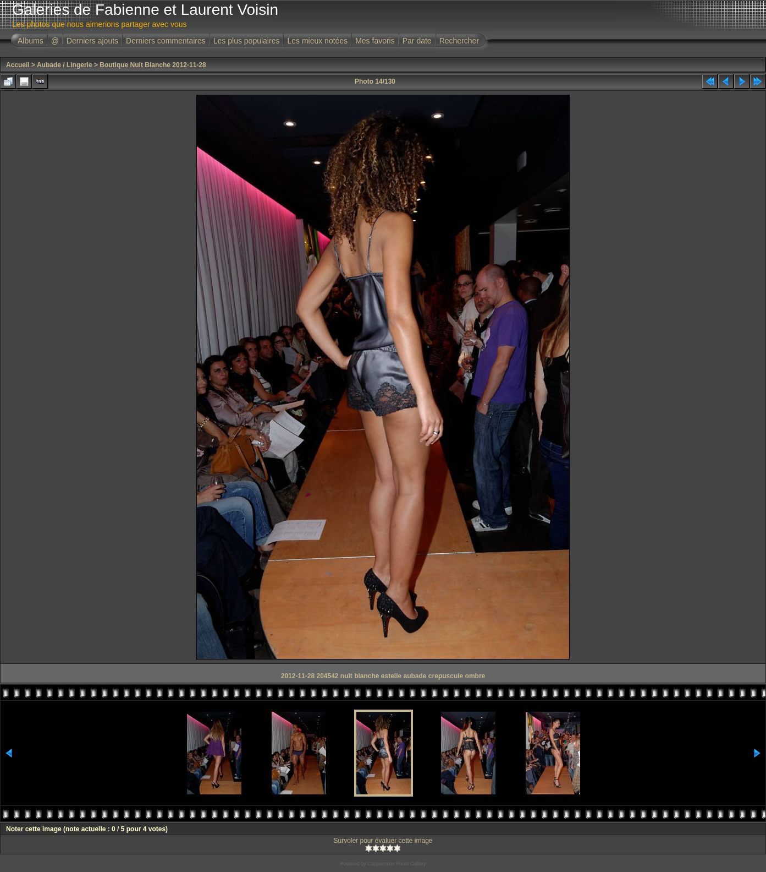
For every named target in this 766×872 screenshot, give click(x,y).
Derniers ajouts (92, 40)
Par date (417, 40)
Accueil (18, 65)
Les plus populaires (246, 40)
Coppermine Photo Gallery (396, 863)
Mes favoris (375, 40)
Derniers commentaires (166, 40)
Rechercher (459, 40)
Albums (30, 40)
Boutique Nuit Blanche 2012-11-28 (153, 65)
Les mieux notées (317, 40)
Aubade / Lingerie (64, 65)
